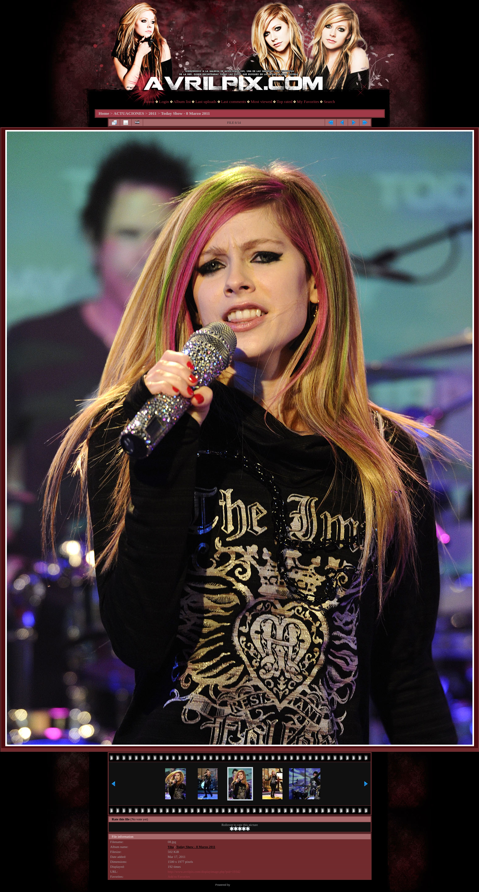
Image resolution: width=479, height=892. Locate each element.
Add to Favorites (179, 876)
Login (164, 101)
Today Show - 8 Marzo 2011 (185, 113)
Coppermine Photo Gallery (247, 884)
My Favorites (308, 101)
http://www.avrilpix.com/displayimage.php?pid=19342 (204, 871)
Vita (171, 847)
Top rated (284, 101)
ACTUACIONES (129, 113)
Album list (182, 101)
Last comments (233, 101)
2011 (152, 113)
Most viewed (261, 101)
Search (329, 101)
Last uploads (205, 101)
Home (149, 101)
